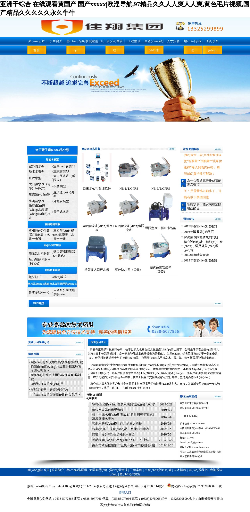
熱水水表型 (36, 171)
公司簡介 (56, 41)
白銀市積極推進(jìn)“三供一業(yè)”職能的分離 (124, 445)
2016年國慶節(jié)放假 (199, 231)
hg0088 (73, 486)
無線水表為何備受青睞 (107, 410)
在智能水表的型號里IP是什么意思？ (55, 394)
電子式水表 (61, 211)
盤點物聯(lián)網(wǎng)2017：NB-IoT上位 (121, 440)
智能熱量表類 (52, 270)
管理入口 (125, 492)
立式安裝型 (61, 171)
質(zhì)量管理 (115, 46)
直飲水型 (35, 178)
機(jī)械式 (60, 277)
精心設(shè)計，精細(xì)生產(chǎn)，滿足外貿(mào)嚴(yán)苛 (203, 246)
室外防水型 (36, 166)
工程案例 (134, 41)
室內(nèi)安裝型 (64, 166)
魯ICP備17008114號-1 (150, 486)
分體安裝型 (61, 201)
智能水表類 (52, 159)
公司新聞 (91, 398)
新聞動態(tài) (95, 41)
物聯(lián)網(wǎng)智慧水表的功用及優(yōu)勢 (124, 404)
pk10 (65, 486)
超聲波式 (35, 277)
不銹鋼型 (59, 186)
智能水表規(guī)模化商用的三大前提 (117, 423)
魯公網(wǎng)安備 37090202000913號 (194, 486)
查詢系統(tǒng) (212, 46)
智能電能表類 (52, 224)
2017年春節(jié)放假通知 (200, 226)
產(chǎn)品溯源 (130, 474)
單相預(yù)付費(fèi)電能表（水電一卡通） (39, 234)
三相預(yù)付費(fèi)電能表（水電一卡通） (63, 234)
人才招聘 (173, 41)
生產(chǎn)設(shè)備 (154, 46)
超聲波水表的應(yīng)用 (47, 384)
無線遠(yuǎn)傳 (39, 194)
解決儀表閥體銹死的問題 (201, 237)
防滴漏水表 (36, 201)
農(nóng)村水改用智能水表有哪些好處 (57, 362)
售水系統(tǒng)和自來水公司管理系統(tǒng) (52, 283)
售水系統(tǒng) (39, 292)
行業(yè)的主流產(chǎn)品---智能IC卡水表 (120, 429)
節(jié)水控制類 (52, 245)
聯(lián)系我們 (193, 46)
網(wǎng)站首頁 (37, 46)
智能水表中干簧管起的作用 (49, 389)
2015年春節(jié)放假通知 (200, 260)
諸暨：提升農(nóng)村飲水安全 (113, 434)
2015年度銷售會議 (196, 255)
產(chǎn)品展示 (75, 46)
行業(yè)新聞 (94, 394)
